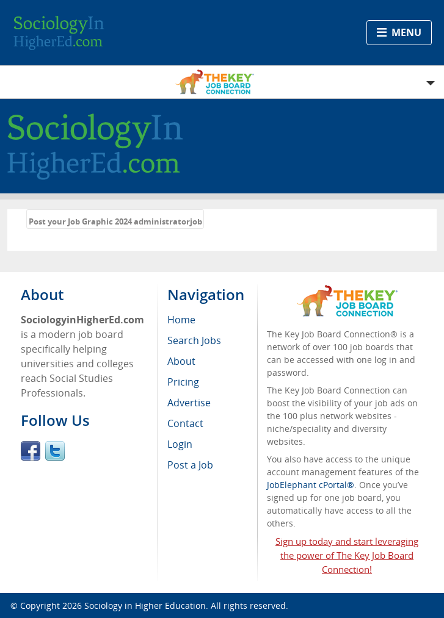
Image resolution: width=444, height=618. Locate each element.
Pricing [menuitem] (183, 382)
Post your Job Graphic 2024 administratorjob (115, 221)
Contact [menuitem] (185, 423)
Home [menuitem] (181, 319)
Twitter (55, 451)
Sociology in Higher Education (145, 605)
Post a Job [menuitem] (190, 465)
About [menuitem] (181, 361)
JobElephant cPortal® (310, 484)
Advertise (189, 402)
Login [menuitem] (179, 444)
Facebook (30, 451)
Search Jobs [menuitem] (194, 340)
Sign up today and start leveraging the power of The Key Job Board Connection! (346, 555)
